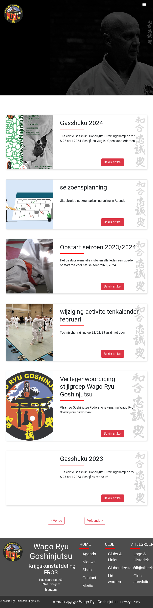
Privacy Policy (130, 602)
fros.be (51, 589)
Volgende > (95, 521)
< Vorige (56, 521)
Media (87, 586)
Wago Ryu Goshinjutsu (98, 601)
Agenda (89, 554)
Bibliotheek (143, 568)
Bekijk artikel (112, 162)
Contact (89, 578)
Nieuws (88, 562)
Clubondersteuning (124, 568)
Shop (87, 570)
